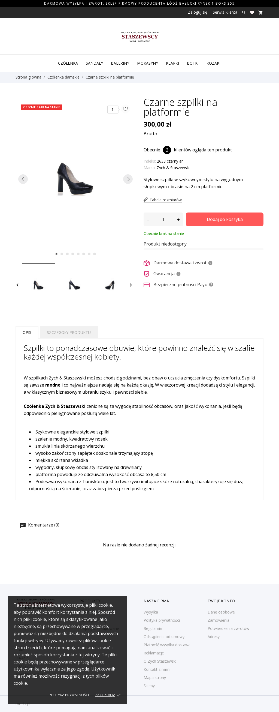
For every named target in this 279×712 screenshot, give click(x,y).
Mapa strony (155, 677)
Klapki (172, 63)
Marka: (150, 167)
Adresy (214, 636)
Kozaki (213, 63)
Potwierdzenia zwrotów (228, 628)
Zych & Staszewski (173, 167)
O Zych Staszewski (160, 661)
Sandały (94, 63)
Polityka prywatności (69, 694)
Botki (193, 63)
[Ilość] (163, 219)
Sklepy (149, 685)
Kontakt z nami (157, 669)
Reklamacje (154, 653)
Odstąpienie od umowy (164, 636)
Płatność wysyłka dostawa (167, 644)
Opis (27, 332)
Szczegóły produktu (69, 332)
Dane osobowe (221, 612)
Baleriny (120, 63)
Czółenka (68, 63)
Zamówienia (218, 620)
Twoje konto (221, 600)
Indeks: (150, 161)
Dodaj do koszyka (225, 219)
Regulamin (153, 628)
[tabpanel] (75, 179)
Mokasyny (147, 63)
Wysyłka (151, 612)
